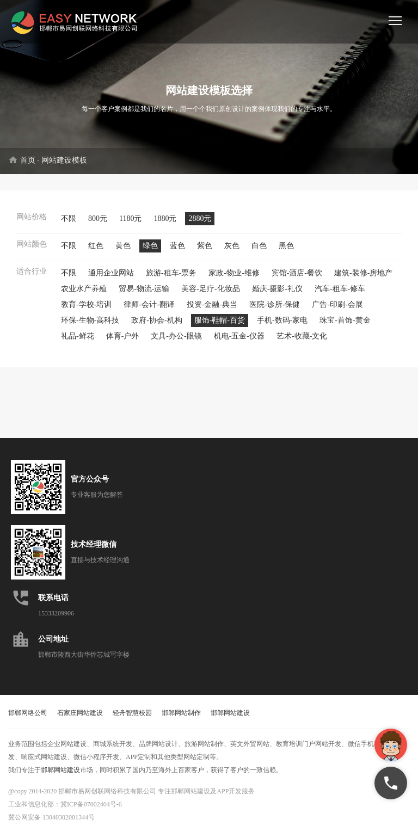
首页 (27, 160)
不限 (68, 218)
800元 (97, 218)
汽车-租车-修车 (340, 289)
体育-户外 (122, 336)
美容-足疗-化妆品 (210, 289)
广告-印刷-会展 (337, 304)
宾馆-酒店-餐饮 (297, 273)
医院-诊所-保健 (274, 304)
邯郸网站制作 (181, 713)
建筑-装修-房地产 (363, 273)
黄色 (123, 246)
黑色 (286, 246)
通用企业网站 (111, 273)
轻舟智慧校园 (132, 713)
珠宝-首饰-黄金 (344, 320)
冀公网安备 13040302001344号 (51, 817)
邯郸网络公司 (27, 713)
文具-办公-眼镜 (176, 336)
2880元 (199, 218)
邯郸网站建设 (230, 713)
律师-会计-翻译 (149, 304)
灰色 (231, 246)
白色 (259, 246)
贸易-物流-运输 (144, 289)
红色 (95, 246)
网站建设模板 (64, 160)
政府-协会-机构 (156, 320)
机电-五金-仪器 (239, 336)
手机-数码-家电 (282, 320)
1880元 (164, 218)
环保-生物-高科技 (90, 320)
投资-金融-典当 (212, 304)
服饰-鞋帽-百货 (219, 320)
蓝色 (177, 246)
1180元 (130, 218)
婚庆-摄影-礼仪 (277, 289)
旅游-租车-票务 (171, 273)
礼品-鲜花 (77, 336)
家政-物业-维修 (233, 273)
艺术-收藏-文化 (301, 336)
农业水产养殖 (84, 289)
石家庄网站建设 (80, 713)
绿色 (150, 246)
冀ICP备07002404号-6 (91, 804)
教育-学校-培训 (86, 304)
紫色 (204, 246)
